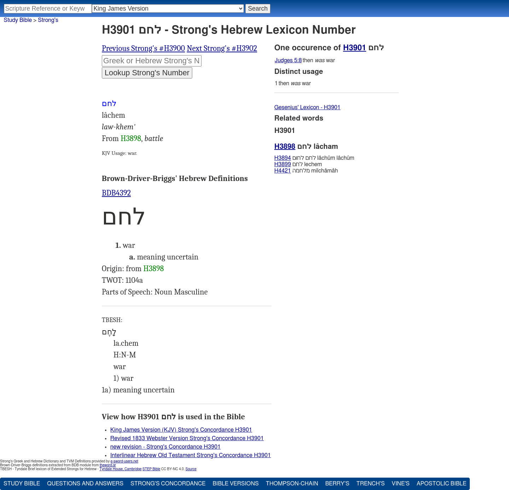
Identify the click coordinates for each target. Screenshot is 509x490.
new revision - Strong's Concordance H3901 (165, 447)
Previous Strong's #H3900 (143, 48)
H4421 (282, 171)
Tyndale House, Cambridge (120, 469)
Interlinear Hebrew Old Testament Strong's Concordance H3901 (190, 455)
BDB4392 (116, 193)
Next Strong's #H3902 (222, 48)
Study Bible (18, 20)
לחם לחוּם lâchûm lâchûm (314, 158)
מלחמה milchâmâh (306, 171)
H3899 (282, 164)
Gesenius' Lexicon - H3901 (307, 107)
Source (191, 469)
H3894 (282, 158)
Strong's (48, 20)
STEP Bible (151, 469)
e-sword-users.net (124, 461)
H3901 (354, 48)
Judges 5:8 (288, 60)
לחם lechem (298, 164)
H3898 (131, 138)
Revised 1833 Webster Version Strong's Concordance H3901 (187, 438)
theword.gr (108, 465)
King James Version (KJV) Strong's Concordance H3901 (181, 430)
